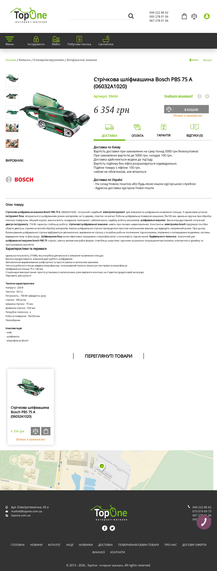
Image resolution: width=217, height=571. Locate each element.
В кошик (191, 110)
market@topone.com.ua (26, 511)
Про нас (171, 545)
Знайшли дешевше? (178, 96)
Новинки (86, 545)
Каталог (25, 60)
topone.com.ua (20, 515)
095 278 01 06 (158, 16)
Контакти (117, 552)
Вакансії (98, 552)
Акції (69, 545)
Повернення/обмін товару (138, 545)
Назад (207, 60)
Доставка (105, 545)
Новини (36, 545)
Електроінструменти (48, 60)
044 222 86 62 (158, 12)
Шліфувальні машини (82, 60)
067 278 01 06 (158, 20)
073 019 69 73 (202, 511)
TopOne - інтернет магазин (105, 565)
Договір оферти (194, 545)
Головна (11, 60)
